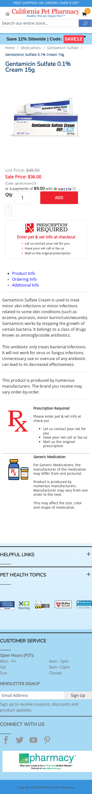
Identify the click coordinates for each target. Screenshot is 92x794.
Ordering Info (24, 279)
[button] (46, 188)
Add (59, 197)
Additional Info (25, 285)
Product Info (23, 273)
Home (10, 47)
